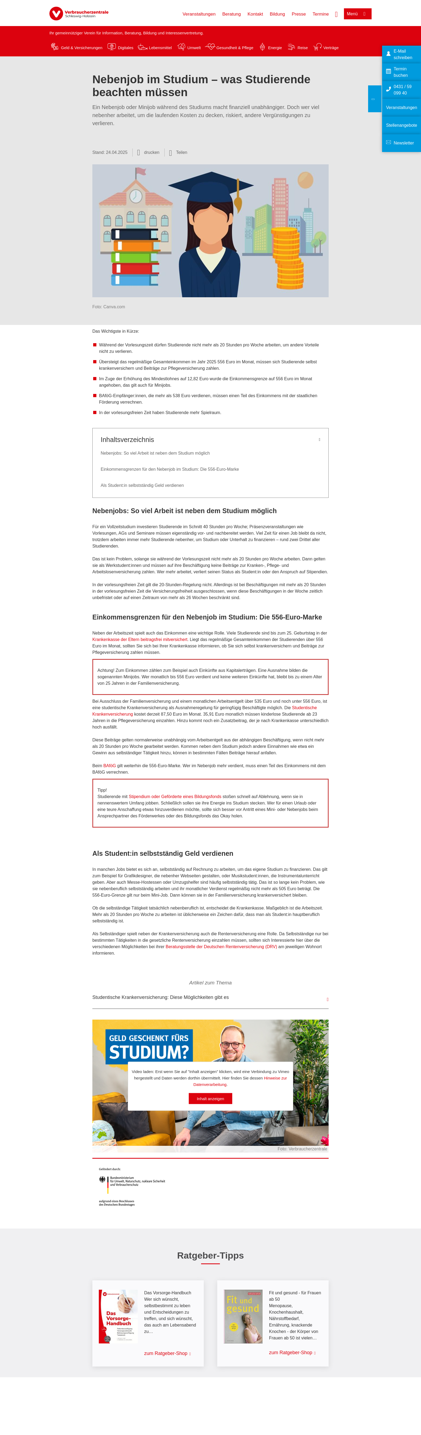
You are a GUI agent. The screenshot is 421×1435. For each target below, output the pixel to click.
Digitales (125, 47)
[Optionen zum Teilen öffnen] (178, 152)
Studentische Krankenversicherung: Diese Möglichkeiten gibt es (160, 997)
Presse (299, 14)
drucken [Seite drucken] (151, 152)
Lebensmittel (160, 47)
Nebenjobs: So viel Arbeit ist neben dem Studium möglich (155, 453)
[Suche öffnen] (336, 13)
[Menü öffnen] (358, 13)
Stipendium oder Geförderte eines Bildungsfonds (175, 796)
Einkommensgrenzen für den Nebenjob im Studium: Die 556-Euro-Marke (170, 469)
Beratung (231, 14)
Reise (302, 47)
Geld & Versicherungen (81, 47)
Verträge (331, 47)
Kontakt (255, 14)
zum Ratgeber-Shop (165, 1353)
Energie (275, 47)
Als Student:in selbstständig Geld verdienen (142, 485)
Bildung (277, 14)
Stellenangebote (401, 125)
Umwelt (194, 47)
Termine (321, 14)
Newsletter (404, 143)
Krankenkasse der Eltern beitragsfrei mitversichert (139, 639)
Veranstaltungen (199, 14)
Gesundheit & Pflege (234, 47)
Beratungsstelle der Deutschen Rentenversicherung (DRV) (221, 946)
